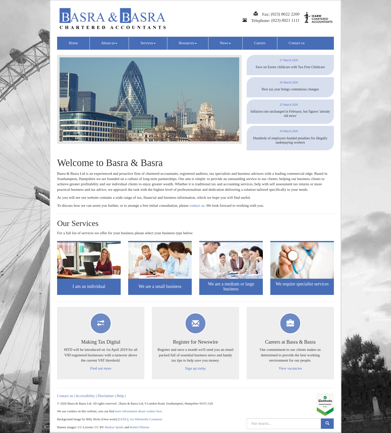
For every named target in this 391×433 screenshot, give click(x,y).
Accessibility (85, 396)
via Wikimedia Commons (146, 419)
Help (120, 396)
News (225, 43)
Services (148, 43)
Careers (260, 43)
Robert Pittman (139, 427)
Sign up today (195, 368)
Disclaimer (106, 396)
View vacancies (290, 368)
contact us (197, 206)
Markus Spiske (114, 427)
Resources (188, 43)
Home (73, 43)
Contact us (297, 43)
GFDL (123, 419)
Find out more (100, 368)
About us (109, 43)
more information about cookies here (138, 411)
